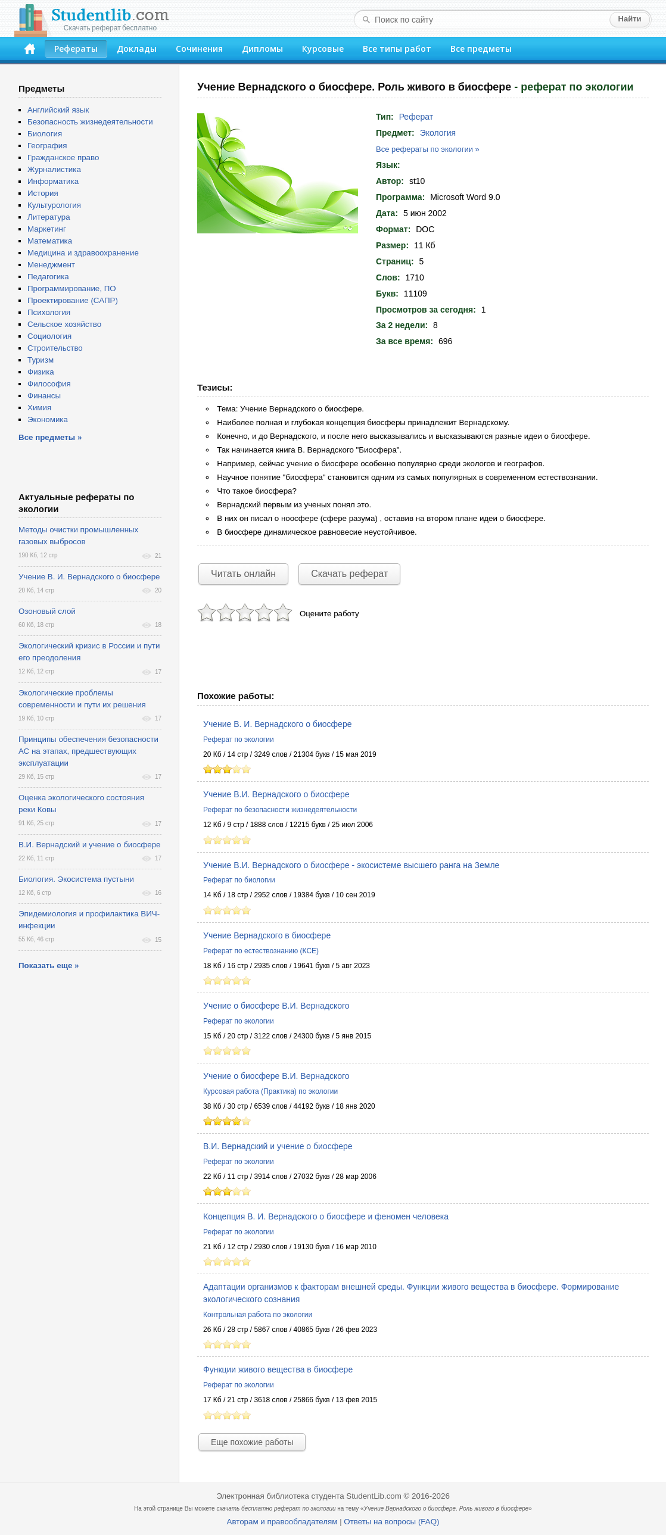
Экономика (47, 419)
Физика (40, 371)
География (47, 145)
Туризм (40, 359)
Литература (48, 217)
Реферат (416, 116)
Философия (49, 383)
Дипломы (262, 48)
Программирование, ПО (71, 288)
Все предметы (481, 48)
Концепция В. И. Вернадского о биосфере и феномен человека (326, 1216)
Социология (49, 336)
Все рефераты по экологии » (428, 149)
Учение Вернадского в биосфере (267, 935)
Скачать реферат (349, 574)
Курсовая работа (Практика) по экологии (270, 1091)
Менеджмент (51, 264)
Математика (49, 240)
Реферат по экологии (238, 739)
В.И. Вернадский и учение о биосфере (278, 1146)
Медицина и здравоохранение (83, 252)
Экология (438, 133)
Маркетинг (46, 228)
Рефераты (76, 48)
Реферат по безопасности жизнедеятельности (280, 810)
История (42, 193)
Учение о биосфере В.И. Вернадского (276, 1005)
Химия (39, 407)
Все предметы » (50, 437)
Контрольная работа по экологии (257, 1315)
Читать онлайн (243, 574)
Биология (44, 133)
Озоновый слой (47, 611)
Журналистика (54, 169)
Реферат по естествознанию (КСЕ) (261, 951)
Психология (48, 312)
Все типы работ (397, 48)
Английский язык (58, 109)
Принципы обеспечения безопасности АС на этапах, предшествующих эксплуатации (88, 751)
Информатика (53, 181)
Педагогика (48, 276)
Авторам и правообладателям (282, 1521)
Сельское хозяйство (64, 324)
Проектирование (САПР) (72, 300)
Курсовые (323, 48)
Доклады (137, 48)
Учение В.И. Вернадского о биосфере (276, 794)
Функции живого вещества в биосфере (278, 1369)
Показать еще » (48, 965)
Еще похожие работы (252, 1442)
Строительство (55, 348)
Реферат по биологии (239, 880)
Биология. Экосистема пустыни (76, 879)
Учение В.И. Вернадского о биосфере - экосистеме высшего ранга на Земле (351, 865)
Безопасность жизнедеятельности (90, 121)
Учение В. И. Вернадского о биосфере (277, 724)
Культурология (54, 205)
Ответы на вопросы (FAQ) (391, 1521)
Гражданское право (63, 157)
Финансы (44, 395)
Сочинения (199, 48)
